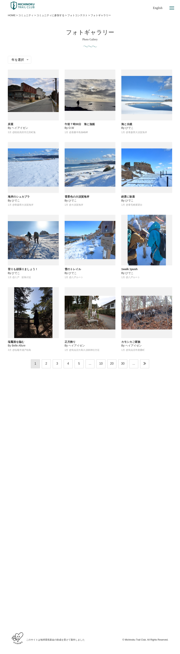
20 (112, 363)
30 (123, 363)
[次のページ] (144, 363)
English (157, 8)
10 (101, 363)
